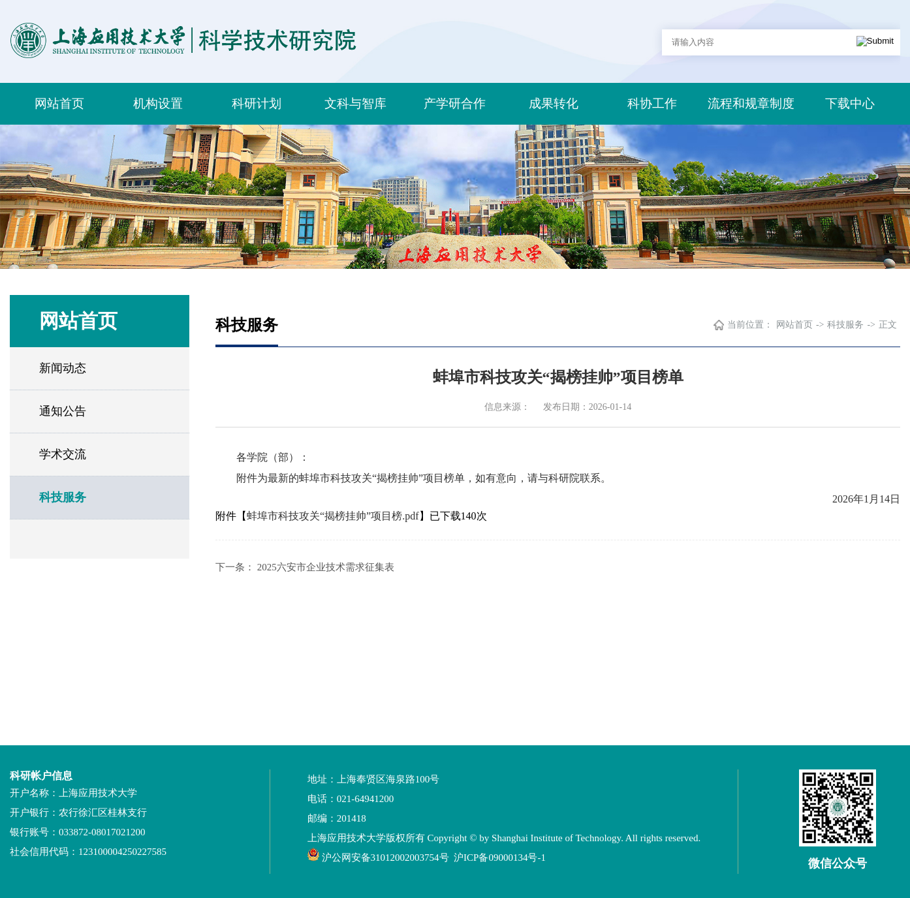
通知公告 (62, 411)
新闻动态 (62, 368)
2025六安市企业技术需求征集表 (325, 567)
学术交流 (62, 454)
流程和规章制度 (751, 103)
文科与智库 (355, 103)
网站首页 (59, 103)
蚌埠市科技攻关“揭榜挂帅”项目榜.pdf (333, 515)
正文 (888, 325)
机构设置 (158, 103)
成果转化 (553, 103)
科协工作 (652, 103)
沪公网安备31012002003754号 (385, 857)
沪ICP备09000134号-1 (500, 857)
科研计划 (256, 103)
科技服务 (62, 497)
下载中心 (850, 103)
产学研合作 (455, 103)
